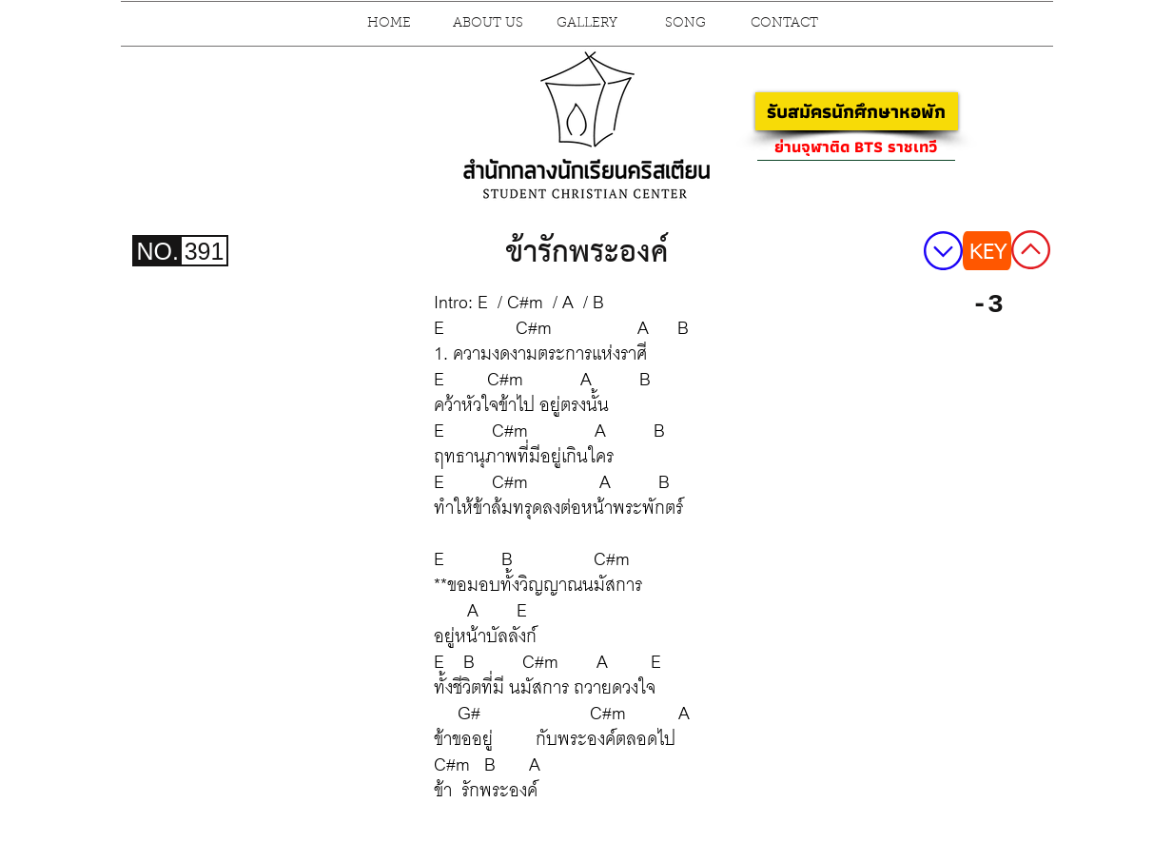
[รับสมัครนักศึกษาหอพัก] (856, 111)
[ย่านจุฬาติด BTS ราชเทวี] (856, 146)
